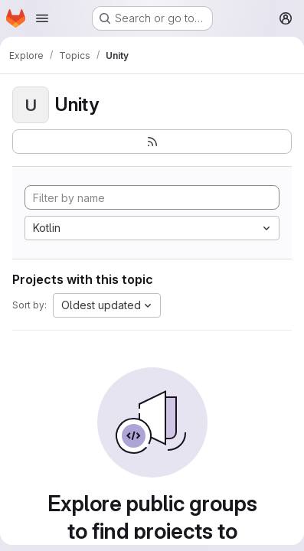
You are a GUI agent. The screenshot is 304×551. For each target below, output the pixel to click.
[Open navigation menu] (42, 18)
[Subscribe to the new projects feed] (152, 141)
